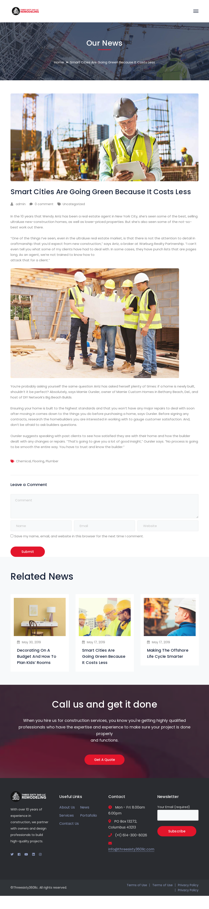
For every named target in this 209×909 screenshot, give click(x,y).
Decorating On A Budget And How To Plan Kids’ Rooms (36, 656)
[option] (39, 633)
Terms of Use (137, 885)
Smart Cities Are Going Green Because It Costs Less (103, 656)
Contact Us (69, 823)
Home (59, 62)
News (84, 807)
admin (21, 204)
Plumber (52, 461)
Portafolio (88, 815)
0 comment (44, 204)
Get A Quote (104, 759)
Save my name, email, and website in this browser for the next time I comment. (79, 536)
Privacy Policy (188, 885)
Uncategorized (74, 204)
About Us (67, 807)
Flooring (38, 461)
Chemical (23, 461)
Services (66, 815)
